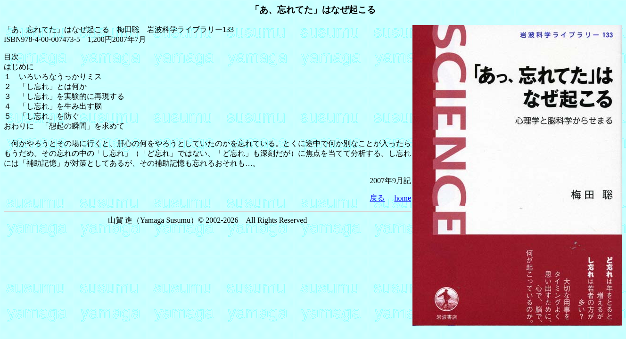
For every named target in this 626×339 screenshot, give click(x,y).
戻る (377, 198)
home (402, 198)
